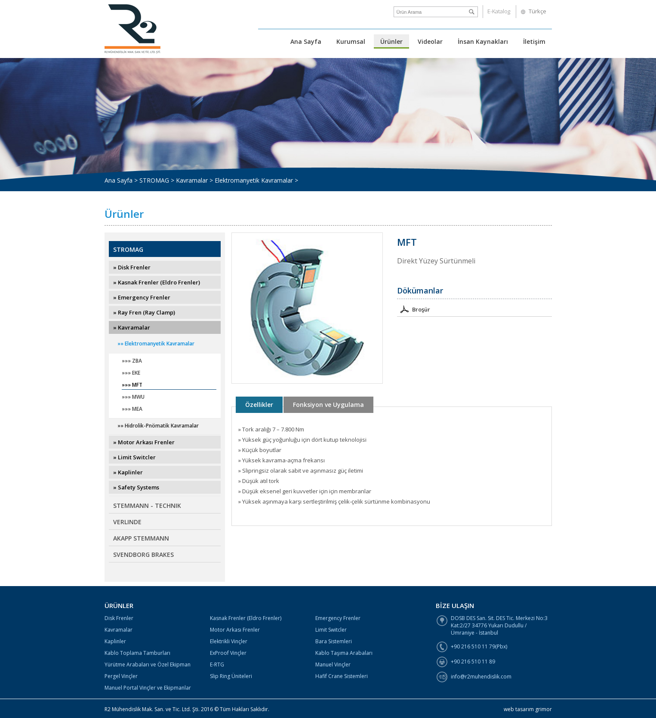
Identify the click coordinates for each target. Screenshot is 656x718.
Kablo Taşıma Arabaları (344, 653)
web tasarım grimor (528, 709)
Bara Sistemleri (333, 641)
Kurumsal (350, 41)
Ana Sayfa (305, 41)
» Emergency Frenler (141, 297)
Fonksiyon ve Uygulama (328, 404)
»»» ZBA (132, 361)
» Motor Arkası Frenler (144, 442)
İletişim (534, 41)
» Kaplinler (128, 472)
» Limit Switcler (134, 457)
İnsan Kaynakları (483, 41)
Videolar (430, 41)
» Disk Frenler (132, 267)
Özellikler (259, 404)
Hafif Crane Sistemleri (341, 676)
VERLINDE (127, 522)
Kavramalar (118, 629)
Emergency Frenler (337, 618)
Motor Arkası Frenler (235, 629)
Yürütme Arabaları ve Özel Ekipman (148, 664)
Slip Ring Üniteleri (231, 676)
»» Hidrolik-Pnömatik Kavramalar (158, 425)
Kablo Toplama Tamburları (137, 653)
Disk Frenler (119, 618)
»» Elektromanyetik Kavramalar (155, 343)
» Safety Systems (136, 487)
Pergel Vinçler (121, 676)
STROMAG (128, 249)
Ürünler (391, 41)
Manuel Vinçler (333, 664)
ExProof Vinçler (228, 653)
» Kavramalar (131, 327)
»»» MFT (132, 385)
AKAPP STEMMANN (141, 538)
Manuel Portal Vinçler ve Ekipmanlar (148, 687)
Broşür (413, 308)
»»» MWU (133, 397)
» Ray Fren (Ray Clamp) (144, 312)
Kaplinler (115, 641)
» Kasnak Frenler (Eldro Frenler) (156, 282)
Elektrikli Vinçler (228, 641)
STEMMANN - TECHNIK (147, 505)
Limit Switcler (331, 629)
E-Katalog (498, 11)
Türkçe (537, 11)
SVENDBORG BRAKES (143, 554)
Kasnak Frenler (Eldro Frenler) (245, 618)
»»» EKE (131, 373)
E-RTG (217, 664)
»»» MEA (132, 409)
